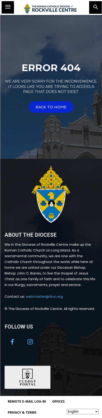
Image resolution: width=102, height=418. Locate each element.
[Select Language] (83, 411)
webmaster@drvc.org (44, 296)
